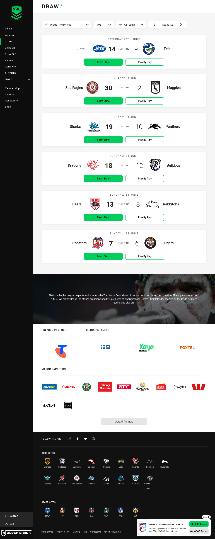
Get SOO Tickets (199, 524)
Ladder (10, 48)
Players (11, 54)
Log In (11, 523)
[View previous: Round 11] (152, 24)
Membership (12, 88)
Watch (9, 35)
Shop (8, 106)
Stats (9, 60)
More (17, 79)
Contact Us (95, 531)
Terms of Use (46, 531)
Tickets (9, 94)
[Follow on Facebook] (77, 439)
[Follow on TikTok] (69, 439)
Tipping (10, 73)
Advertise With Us (112, 531)
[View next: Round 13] (182, 24)
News (9, 29)
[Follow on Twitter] (85, 439)
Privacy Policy (62, 531)
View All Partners (124, 421)
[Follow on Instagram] (93, 439)
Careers (76, 531)
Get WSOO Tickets (198, 531)
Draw (9, 41)
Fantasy (11, 66)
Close (206, 517)
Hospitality (11, 100)
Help (85, 531)
